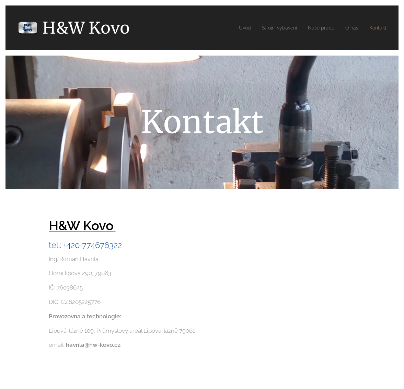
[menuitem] (235, 27)
